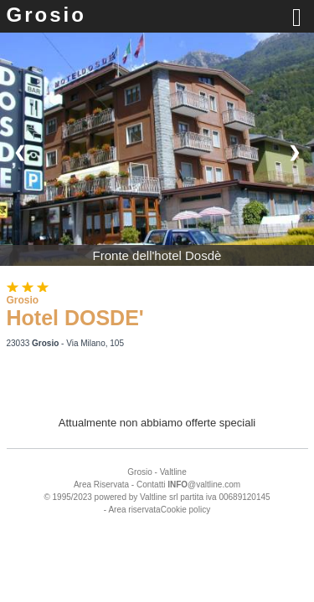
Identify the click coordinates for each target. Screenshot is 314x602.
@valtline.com (203, 484)
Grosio (46, 14)
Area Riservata (101, 484)
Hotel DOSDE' (75, 317)
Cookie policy (185, 509)
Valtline (173, 472)
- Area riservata (132, 509)
